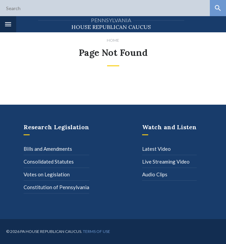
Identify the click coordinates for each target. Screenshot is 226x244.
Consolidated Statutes (49, 162)
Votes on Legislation (47, 174)
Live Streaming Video (166, 162)
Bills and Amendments (48, 149)
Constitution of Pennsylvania (56, 187)
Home (113, 40)
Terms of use (96, 231)
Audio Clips (154, 174)
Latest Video (156, 149)
